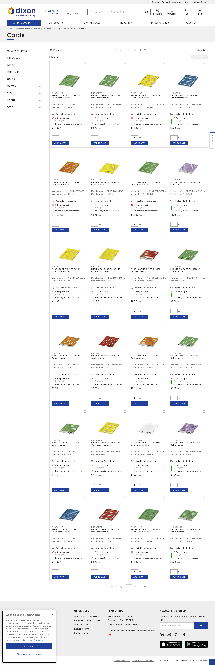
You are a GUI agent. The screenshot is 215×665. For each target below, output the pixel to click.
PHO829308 (137, 266)
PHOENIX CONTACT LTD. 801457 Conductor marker (105, 96)
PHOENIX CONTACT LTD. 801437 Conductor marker (66, 530)
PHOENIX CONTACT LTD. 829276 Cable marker (185, 183)
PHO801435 (57, 93)
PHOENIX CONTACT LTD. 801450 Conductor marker (145, 183)
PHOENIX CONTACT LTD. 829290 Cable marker (185, 443)
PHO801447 (96, 266)
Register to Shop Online (195, 2)
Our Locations (81, 624)
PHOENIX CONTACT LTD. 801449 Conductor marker (66, 183)
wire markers (69, 28)
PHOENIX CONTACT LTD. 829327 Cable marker (106, 357)
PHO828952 (97, 180)
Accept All (29, 646)
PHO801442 (136, 527)
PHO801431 (57, 266)
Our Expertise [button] (57, 22)
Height (11, 100)
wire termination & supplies (28, 28)
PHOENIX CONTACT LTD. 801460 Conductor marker (184, 96)
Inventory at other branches (67, 124)
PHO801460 (176, 93)
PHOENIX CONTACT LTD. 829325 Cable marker (185, 357)
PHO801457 (96, 93)
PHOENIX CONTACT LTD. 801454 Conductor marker (105, 443)
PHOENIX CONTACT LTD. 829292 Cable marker (185, 530)
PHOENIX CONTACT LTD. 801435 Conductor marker (66, 96)
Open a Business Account (87, 616)
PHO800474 (137, 440)
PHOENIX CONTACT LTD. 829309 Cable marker (145, 357)
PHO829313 (57, 440)
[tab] (24, 51)
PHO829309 (137, 353)
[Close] (52, 615)
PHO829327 (97, 353)
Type (10, 93)
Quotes (155, 2)
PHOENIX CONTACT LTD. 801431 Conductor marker (66, 270)
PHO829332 (176, 266)
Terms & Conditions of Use (143, 660)
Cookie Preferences (122, 661)
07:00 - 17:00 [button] (54, 13)
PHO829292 (176, 527)
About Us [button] (191, 22)
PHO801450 (136, 180)
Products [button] (24, 22)
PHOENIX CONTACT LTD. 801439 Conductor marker (145, 96)
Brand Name (14, 58)
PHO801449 (57, 180)
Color (11, 79)
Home (9, 28)
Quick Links (81, 610)
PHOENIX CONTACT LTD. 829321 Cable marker (66, 357)
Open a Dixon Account (172, 2)
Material (12, 86)
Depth (10, 107)
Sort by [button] (201, 49)
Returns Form (81, 628)
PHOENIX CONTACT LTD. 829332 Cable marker (185, 270)
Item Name (13, 72)
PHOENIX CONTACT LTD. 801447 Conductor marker (105, 270)
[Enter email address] (177, 625)
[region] (29, 636)
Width (11, 65)
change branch (72, 13)
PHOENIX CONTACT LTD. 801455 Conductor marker (105, 530)
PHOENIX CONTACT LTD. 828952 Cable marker (106, 183)
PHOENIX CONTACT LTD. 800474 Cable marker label (145, 443)
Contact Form (81, 633)
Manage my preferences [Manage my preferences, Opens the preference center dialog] (29, 654)
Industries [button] (126, 22)
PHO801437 (57, 527)
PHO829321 (57, 353)
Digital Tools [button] (92, 22)
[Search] (118, 12)
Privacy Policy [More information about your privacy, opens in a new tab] (39, 640)
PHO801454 (97, 440)
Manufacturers (160, 22)
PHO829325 (176, 353)
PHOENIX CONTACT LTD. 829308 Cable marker (145, 270)
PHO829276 (176, 180)
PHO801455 (97, 527)
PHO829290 (176, 440)
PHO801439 (136, 93)
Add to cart (60, 143)
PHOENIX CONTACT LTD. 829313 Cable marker (66, 443)
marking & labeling (52, 28)
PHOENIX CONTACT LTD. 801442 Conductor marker (145, 530)
